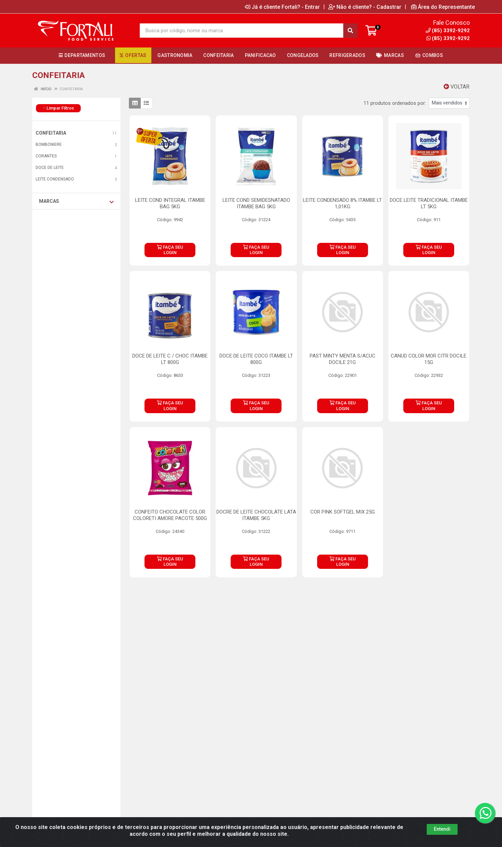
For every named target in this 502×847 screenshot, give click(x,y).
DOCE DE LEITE (50, 167)
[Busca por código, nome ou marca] (242, 30)
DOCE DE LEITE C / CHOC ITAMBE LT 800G (170, 359)
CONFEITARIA (51, 133)
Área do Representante (443, 6)
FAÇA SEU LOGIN (170, 250)
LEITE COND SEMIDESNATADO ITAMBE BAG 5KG (256, 203)
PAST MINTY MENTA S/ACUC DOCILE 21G (342, 359)
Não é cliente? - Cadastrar (364, 6)
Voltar (456, 86)
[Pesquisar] (350, 30)
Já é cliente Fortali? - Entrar (282, 6)
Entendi (442, 829)
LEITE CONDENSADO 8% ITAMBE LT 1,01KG (342, 203)
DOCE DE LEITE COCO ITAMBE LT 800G (256, 359)
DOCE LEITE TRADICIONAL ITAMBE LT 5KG (429, 203)
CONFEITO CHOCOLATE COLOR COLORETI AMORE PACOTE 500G (170, 515)
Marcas (76, 201)
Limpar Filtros (58, 108)
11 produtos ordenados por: (395, 103)
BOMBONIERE (49, 144)
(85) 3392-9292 (448, 38)
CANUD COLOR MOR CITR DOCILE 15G (428, 359)
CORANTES (46, 156)
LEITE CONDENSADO (55, 179)
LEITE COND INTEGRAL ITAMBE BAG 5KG (170, 203)
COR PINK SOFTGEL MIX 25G (342, 512)
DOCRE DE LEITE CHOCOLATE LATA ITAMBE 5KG (256, 515)
